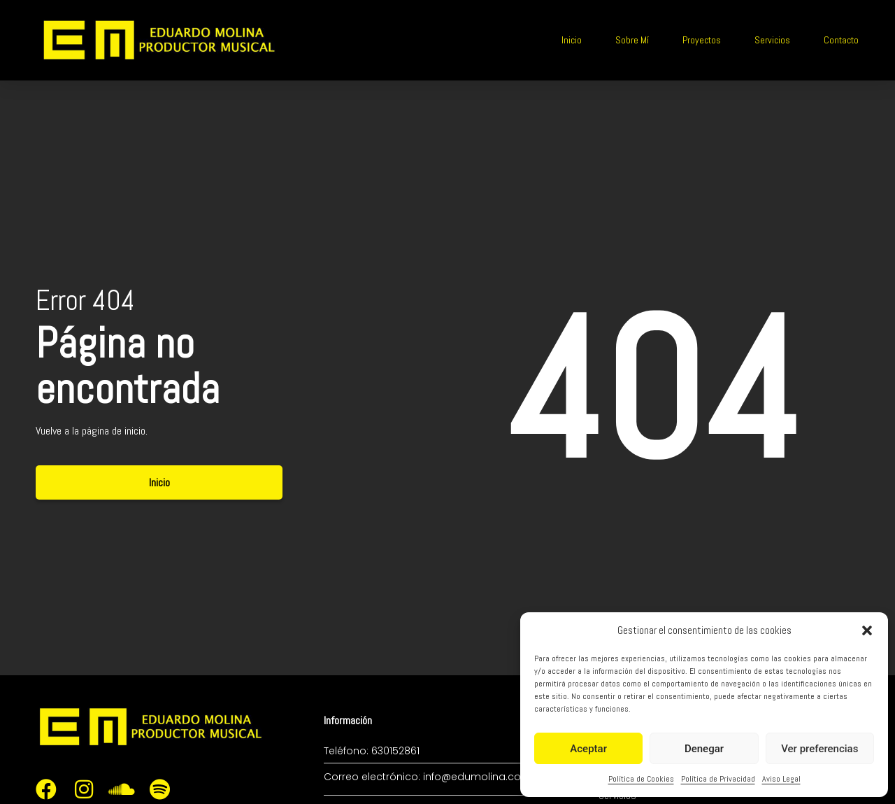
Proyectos (701, 40)
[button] (867, 630)
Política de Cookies (641, 778)
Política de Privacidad (718, 778)
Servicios (772, 40)
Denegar (704, 748)
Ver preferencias (819, 748)
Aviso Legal (781, 778)
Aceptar (588, 748)
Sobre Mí (632, 40)
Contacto (841, 40)
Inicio (571, 40)
